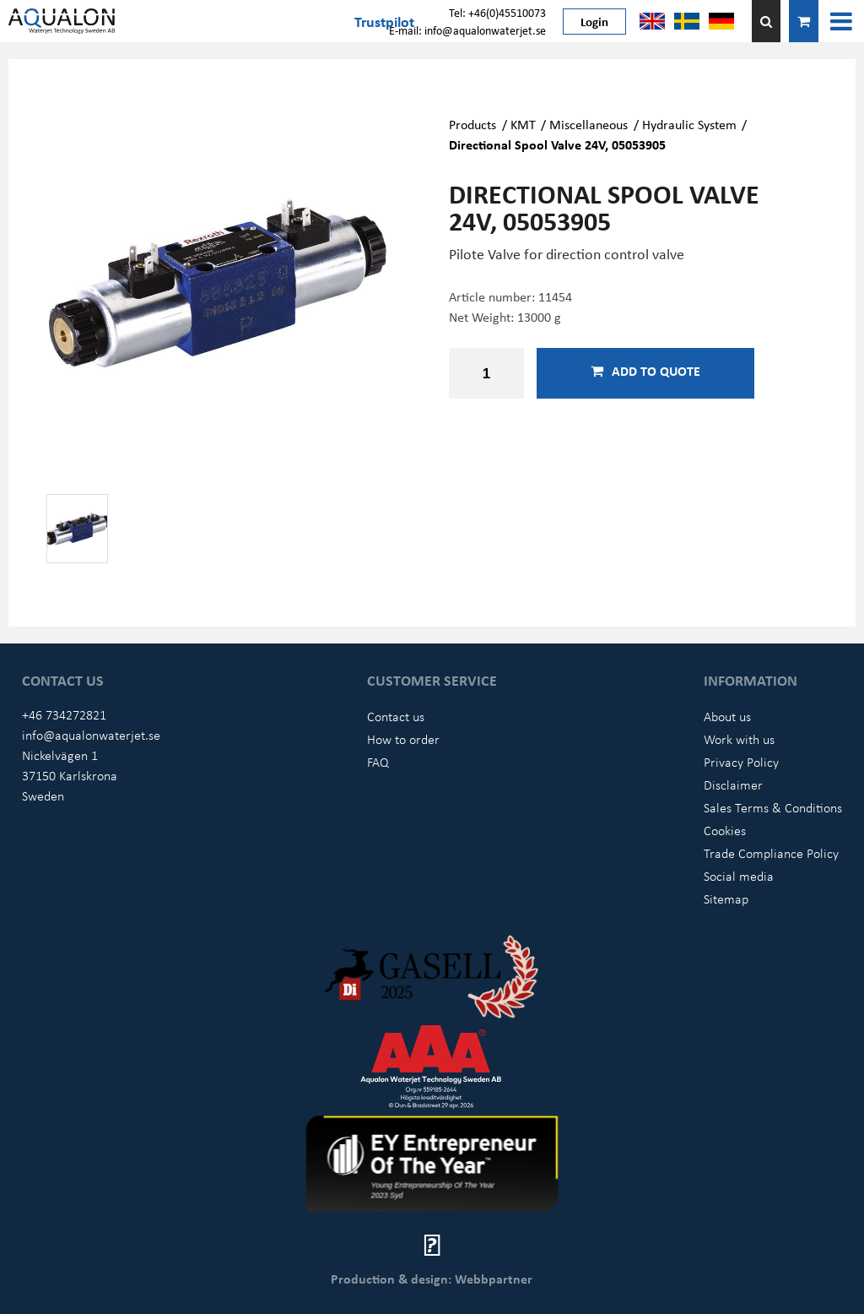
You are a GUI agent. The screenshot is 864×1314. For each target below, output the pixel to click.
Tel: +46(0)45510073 (497, 12)
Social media (739, 875)
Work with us (739, 739)
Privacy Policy (741, 761)
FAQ (378, 761)
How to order (403, 739)
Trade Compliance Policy (771, 853)
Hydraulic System (689, 124)
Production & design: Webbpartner (431, 1278)
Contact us (395, 716)
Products (472, 124)
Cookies (725, 830)
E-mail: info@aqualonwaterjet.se (467, 30)
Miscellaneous (588, 124)
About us (727, 716)
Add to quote (645, 370)
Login (594, 21)
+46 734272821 (64, 714)
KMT (523, 124)
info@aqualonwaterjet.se (91, 734)
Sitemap (726, 898)
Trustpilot (384, 21)
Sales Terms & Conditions (773, 807)
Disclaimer (733, 784)
